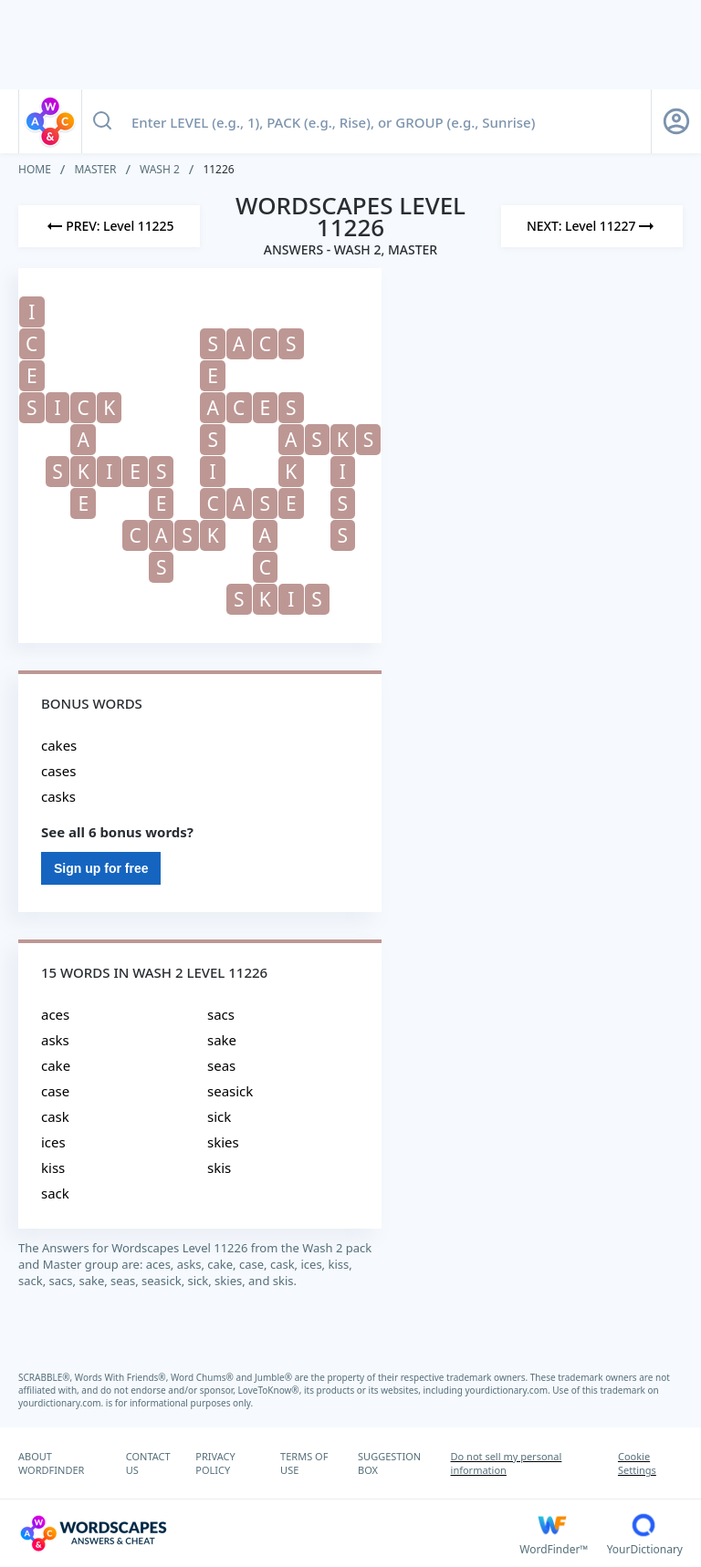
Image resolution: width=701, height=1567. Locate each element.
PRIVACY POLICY (215, 1463)
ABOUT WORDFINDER (51, 1463)
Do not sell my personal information (506, 1463)
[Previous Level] (109, 226)
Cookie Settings (637, 1463)
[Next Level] (592, 226)
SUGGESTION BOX (389, 1463)
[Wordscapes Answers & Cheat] (268, 1533)
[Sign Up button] (676, 121)
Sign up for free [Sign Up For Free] (101, 868)
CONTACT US (148, 1463)
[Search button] (102, 121)
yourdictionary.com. (509, 1390)
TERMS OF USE (304, 1463)
